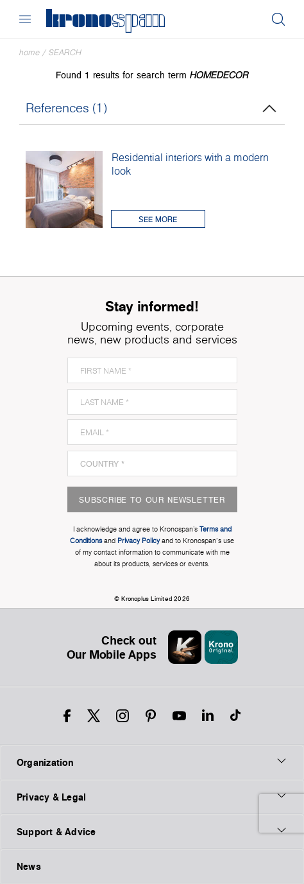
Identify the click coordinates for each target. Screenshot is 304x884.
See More (158, 219)
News (29, 866)
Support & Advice (152, 831)
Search (65, 52)
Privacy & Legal (152, 797)
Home (29, 52)
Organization (152, 762)
